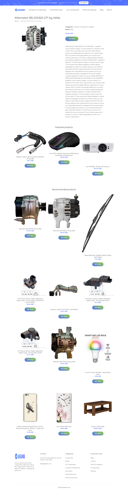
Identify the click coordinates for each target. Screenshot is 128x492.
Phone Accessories (89, 11)
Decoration (68, 472)
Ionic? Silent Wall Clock (64, 428)
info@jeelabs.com (45, 465)
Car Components (72, 11)
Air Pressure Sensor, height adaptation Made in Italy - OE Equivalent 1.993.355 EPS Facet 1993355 (30, 302)
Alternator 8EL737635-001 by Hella (64, 363)
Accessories (69, 459)
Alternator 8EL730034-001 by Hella (30, 230)
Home (16, 22)
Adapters (91, 28)
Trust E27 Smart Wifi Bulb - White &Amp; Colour (98, 375)
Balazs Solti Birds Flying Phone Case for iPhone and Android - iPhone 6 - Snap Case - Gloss (30, 430)
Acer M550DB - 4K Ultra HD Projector (98, 168)
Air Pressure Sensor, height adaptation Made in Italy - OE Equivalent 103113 (97, 301)
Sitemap (93, 472)
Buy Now (72, 40)
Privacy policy (95, 469)
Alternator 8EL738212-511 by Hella (64, 232)
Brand (109, 11)
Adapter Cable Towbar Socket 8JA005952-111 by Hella (30, 159)
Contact (93, 462)
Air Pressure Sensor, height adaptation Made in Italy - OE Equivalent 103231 (30, 353)
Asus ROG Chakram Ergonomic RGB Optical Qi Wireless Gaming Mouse (64, 156)
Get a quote (83, 2)
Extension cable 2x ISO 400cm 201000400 (64, 311)
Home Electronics (56, 11)
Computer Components (37, 11)
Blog (101, 11)
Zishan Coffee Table (97, 428)
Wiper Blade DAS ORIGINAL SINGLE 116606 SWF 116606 (97, 258)
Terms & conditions (96, 466)
